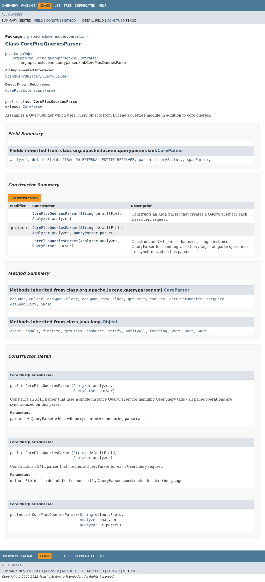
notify (114, 331)
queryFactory (169, 160)
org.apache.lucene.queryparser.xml (55, 36)
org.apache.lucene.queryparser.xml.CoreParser (55, 58)
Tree (68, 5)
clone (15, 331)
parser (145, 160)
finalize (51, 331)
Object (110, 321)
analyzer (18, 160)
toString (158, 331)
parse (46, 304)
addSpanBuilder (62, 299)
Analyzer (41, 219)
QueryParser (86, 233)
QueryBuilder (55, 76)
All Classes (12, 14)
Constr (52, 20)
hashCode (95, 331)
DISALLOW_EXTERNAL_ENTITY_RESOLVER (98, 160)
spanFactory (199, 160)
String (86, 213)
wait (176, 331)
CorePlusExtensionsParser (31, 90)
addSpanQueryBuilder (102, 299)
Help (103, 5)
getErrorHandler (185, 299)
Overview (10, 5)
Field (38, 20)
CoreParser (33, 106)
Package (28, 5)
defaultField (45, 160)
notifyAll (135, 331)
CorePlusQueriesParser (55, 213)
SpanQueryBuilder (22, 76)
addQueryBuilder (26, 299)
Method (69, 20)
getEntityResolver (146, 299)
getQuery (215, 299)
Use (57, 5)
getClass (73, 331)
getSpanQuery (23, 304)
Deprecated (85, 5)
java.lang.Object (20, 54)
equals (32, 331)
